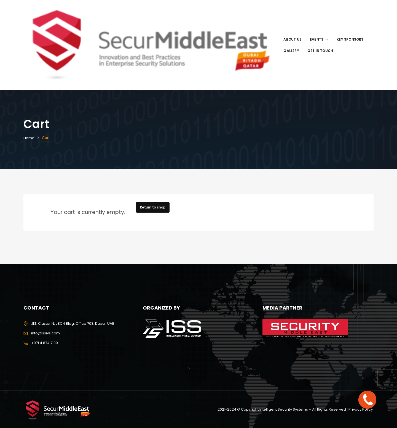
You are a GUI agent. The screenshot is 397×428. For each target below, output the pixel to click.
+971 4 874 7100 (44, 342)
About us (292, 39)
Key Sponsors (350, 39)
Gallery (291, 50)
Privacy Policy (360, 409)
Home (28, 138)
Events (319, 39)
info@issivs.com (45, 333)
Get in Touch (320, 50)
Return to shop (152, 207)
